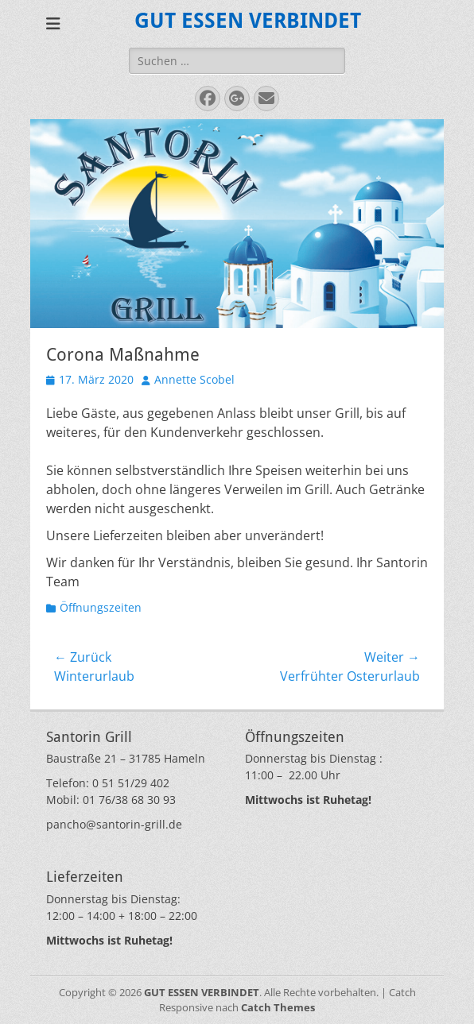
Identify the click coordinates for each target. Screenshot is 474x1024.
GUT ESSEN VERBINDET (247, 21)
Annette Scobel (194, 379)
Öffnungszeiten (101, 607)
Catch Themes (278, 1007)
